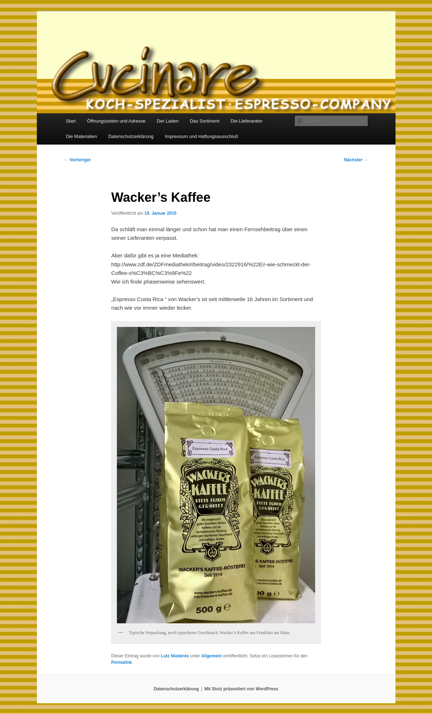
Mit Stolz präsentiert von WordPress (241, 688)
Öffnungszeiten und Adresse (116, 121)
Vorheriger (77, 159)
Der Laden (168, 121)
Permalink (121, 662)
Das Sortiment (204, 121)
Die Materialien (81, 136)
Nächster (356, 159)
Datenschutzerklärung (130, 136)
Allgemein (211, 655)
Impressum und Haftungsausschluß (201, 136)
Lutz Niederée (175, 655)
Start (71, 121)
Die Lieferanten (246, 121)
